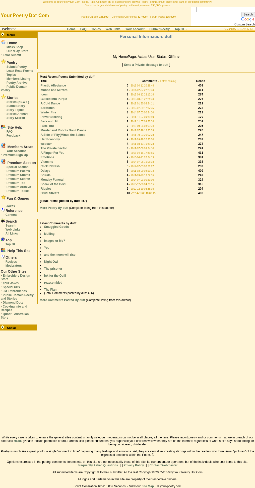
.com (44, 94)
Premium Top (15, 183)
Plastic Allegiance (53, 85)
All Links (11, 233)
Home (71, 29)
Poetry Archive (16, 82)
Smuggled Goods (56, 227)
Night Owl (51, 261)
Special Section (17, 167)
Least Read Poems (19, 71)
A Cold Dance (50, 103)
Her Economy (50, 139)
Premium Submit (18, 175)
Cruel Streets (50, 193)
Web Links (113, 29)
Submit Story (15, 106)
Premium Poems (18, 171)
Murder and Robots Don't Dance (63, 130)
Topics (96, 29)
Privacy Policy (134, 465)
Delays (45, 170)
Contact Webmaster (163, 465)
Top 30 (179, 29)
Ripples (46, 188)
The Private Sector (54, 148)
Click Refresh (50, 166)
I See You (47, 126)
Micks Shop (14, 47)
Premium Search (18, 179)
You (47, 247)
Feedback (13, 135)
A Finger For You (52, 153)
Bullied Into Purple (54, 99)
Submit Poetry (159, 29)
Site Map (147, 486)
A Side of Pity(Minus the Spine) (63, 135)
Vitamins (47, 161)
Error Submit (12, 55)
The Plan (50, 289)
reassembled (53, 282)
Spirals (46, 175)
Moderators (13, 265)
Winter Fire (48, 112)
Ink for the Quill (55, 275)
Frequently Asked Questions (97, 465)
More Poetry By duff (54, 208)
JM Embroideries (15, 291)
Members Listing (18, 79)
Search (10, 225)
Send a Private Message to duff (146, 65)
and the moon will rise (59, 254)
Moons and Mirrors (54, 90)
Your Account (134, 29)
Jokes (10, 206)
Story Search (15, 118)
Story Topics (15, 110)
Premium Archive (18, 187)
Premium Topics (17, 191)
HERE (18, 441)
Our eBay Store (17, 51)
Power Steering (51, 117)
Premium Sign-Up (15, 155)
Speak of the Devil (53, 184)
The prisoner (53, 268)
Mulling (49, 234)
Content (11, 215)
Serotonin (48, 108)
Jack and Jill (49, 121)
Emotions (47, 157)
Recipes (11, 261)
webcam (46, 144)
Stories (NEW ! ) (17, 102)
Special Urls (11, 287)
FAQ (83, 29)
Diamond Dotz (13, 302)
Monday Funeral (52, 179)
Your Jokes (11, 283)
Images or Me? (54, 241)
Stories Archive (17, 114)
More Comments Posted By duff (62, 300)
